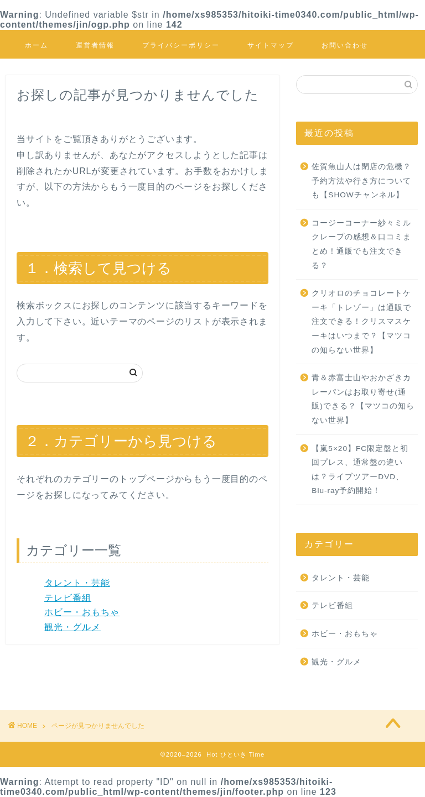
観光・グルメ (72, 627)
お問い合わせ (345, 45)
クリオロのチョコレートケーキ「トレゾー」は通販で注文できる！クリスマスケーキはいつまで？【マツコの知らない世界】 (361, 321)
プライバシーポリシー (181, 45)
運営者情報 (95, 45)
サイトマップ (270, 45)
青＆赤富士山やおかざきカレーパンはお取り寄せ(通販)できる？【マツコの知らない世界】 (363, 399)
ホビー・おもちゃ (82, 612)
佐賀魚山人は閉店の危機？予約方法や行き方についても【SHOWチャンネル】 (361, 180)
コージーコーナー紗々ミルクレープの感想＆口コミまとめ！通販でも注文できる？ (361, 244)
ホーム (36, 45)
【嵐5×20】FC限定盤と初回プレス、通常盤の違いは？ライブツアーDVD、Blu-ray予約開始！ (360, 469)
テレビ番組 (67, 597)
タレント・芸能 (77, 583)
